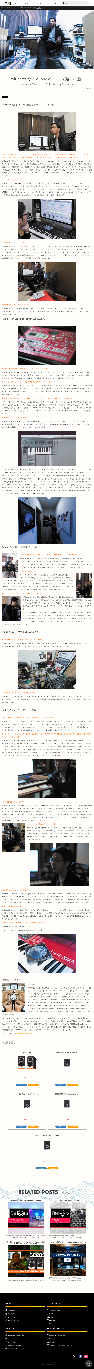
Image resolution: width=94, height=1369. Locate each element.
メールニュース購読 (13, 1320)
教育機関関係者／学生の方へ (16, 1335)
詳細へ (21, 1084)
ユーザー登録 (12, 1342)
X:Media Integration (54, 1310)
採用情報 (51, 1342)
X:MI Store (52, 1317)
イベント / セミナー (13, 1317)
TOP (3, 8)
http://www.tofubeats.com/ (23, 1033)
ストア (54, 3)
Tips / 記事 (11, 1314)
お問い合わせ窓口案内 (14, 1345)
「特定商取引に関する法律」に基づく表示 (61, 1345)
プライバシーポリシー (55, 1339)
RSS (50, 1324)
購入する (33, 1084)
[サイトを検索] (75, 3)
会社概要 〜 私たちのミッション (58, 1335)
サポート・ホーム (13, 1339)
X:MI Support (53, 1314)
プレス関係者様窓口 (13, 1348)
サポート (47, 3)
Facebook (52, 1320)
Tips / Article (10, 8)
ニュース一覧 (12, 1310)
